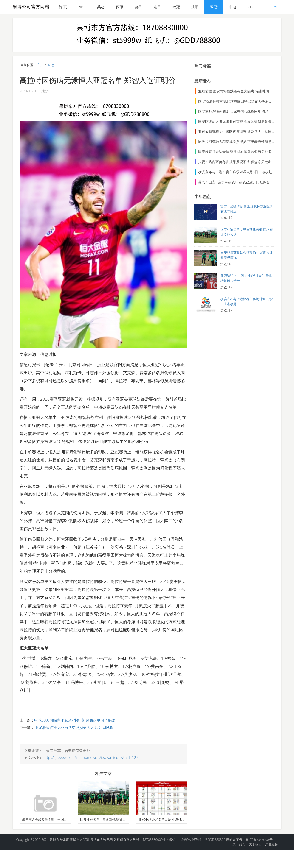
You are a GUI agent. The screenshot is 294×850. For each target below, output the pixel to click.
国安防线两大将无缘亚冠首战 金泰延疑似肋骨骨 (234, 121)
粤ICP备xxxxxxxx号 (259, 839)
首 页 (63, 6)
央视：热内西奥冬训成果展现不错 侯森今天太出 (234, 161)
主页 (40, 65)
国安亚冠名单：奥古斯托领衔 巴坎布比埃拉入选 (103, 819)
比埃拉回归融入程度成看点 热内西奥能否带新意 (234, 141)
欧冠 (176, 6)
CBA (251, 6)
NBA (82, 6)
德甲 (138, 6)
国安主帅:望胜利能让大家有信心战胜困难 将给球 (235, 111)
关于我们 (238, 844)
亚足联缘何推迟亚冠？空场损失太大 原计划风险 (73, 727)
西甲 (119, 6)
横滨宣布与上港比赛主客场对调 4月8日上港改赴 (235, 172)
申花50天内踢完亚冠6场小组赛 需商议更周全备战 (74, 720)
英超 (101, 6)
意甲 (157, 6)
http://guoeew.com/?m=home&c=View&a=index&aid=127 (90, 757)
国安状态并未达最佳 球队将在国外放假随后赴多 (234, 151)
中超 (232, 6)
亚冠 (214, 6)
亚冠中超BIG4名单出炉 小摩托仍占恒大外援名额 (162, 819)
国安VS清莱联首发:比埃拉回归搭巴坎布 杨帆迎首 (235, 101)
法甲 (195, 6)
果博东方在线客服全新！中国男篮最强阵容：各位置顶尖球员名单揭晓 (45, 819)
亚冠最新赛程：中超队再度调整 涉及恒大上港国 (234, 131)
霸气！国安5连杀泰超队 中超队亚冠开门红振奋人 (235, 182)
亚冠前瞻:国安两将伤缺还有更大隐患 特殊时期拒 (235, 91)
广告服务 (271, 844)
